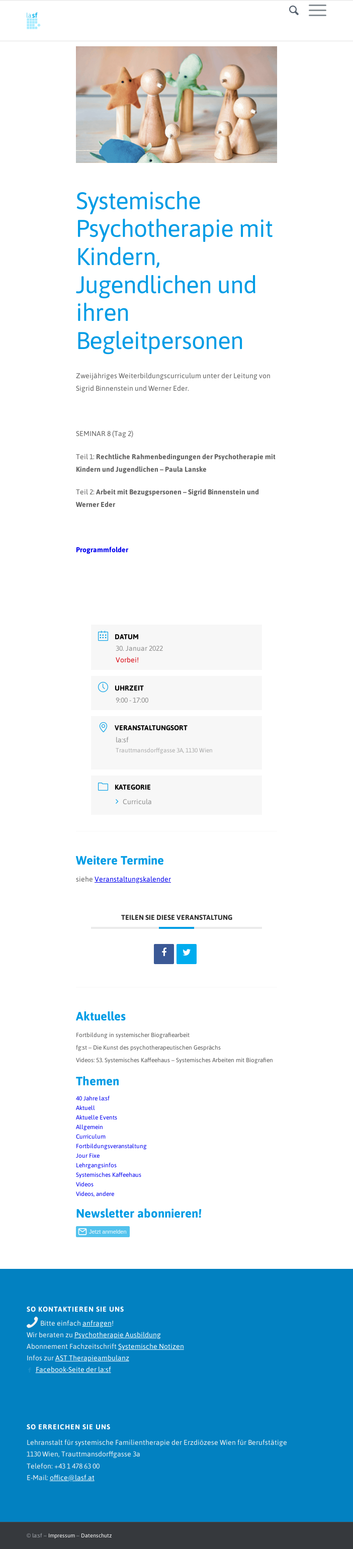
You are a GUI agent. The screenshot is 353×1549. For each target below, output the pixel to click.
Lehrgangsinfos (96, 1165)
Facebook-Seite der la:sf (73, 1369)
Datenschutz (96, 1535)
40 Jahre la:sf (93, 1098)
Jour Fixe (88, 1155)
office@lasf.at (72, 1478)
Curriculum (91, 1136)
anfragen (97, 1323)
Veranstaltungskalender (133, 879)
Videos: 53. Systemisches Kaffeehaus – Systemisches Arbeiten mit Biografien (174, 1060)
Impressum (61, 1535)
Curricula (134, 802)
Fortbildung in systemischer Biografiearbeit (133, 1035)
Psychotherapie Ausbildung (117, 1335)
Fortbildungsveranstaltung (111, 1146)
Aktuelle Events (96, 1117)
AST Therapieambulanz (92, 1358)
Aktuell (85, 1107)
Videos (85, 1184)
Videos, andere (95, 1193)
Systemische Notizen (151, 1346)
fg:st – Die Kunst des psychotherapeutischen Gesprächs (148, 1047)
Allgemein (89, 1127)
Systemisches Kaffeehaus (108, 1174)
